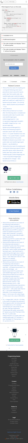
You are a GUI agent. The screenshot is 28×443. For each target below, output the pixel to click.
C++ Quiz (14, 360)
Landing (14, 383)
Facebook (14, 408)
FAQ (14, 399)
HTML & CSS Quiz (14, 365)
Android (14, 394)
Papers (14, 389)
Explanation (14, 55)
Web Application (14, 392)
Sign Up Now (14, 340)
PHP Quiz (14, 371)
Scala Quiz (14, 367)
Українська (10, 432)
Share (22, 81)
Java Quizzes (19, 182)
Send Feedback (14, 211)
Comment (13, 81)
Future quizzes (14, 401)
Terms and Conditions (14, 419)
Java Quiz (14, 358)
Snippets (14, 390)
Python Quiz (14, 372)
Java (7, 1)
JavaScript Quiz (14, 363)
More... (14, 376)
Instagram (14, 412)
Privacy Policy (14, 421)
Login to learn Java (14, 178)
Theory (14, 387)
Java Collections (7, 108)
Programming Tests (14, 385)
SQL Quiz (14, 369)
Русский (19, 432)
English (15, 432)
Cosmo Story (14, 398)
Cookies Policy (14, 423)
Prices (14, 396)
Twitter (14, 410)
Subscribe (14, 68)
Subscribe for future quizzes (15, 345)
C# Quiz (14, 362)
